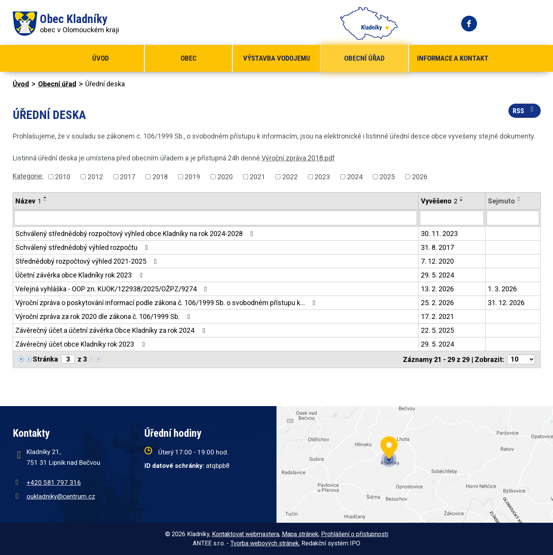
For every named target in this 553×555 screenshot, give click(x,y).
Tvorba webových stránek (264, 543)
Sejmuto (501, 201)
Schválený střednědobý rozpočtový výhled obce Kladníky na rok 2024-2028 (136, 234)
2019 (192, 177)
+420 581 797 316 (53, 482)
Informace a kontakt (452, 58)
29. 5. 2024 (437, 275)
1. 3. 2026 (502, 289)
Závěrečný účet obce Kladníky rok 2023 (81, 344)
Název (28, 201)
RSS (524, 110)
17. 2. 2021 (437, 316)
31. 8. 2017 (437, 247)
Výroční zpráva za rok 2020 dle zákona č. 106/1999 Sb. (104, 316)
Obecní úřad (364, 58)
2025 (387, 177)
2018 (160, 177)
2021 (257, 177)
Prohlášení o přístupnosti (354, 534)
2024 (355, 177)
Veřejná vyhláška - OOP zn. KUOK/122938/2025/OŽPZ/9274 (112, 289)
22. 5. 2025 (437, 330)
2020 (225, 177)
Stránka (45, 359)
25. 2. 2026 (437, 303)
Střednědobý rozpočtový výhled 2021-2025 (87, 261)
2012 (95, 177)
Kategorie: (28, 176)
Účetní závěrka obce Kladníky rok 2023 (80, 275)
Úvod (100, 58)
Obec (188, 58)
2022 (290, 177)
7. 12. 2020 (437, 261)
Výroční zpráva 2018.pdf (298, 158)
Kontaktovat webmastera (245, 534)
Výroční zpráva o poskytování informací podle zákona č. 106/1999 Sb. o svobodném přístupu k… (167, 303)
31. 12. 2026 (506, 303)
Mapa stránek (300, 534)
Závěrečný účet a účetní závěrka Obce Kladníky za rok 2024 (111, 330)
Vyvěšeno (439, 201)
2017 (127, 177)
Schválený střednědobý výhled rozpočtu (83, 247)
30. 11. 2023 (439, 234)
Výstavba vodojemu (276, 58)
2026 (419, 177)
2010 (62, 177)
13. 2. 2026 (437, 289)
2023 (322, 177)
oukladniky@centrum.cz (60, 496)
